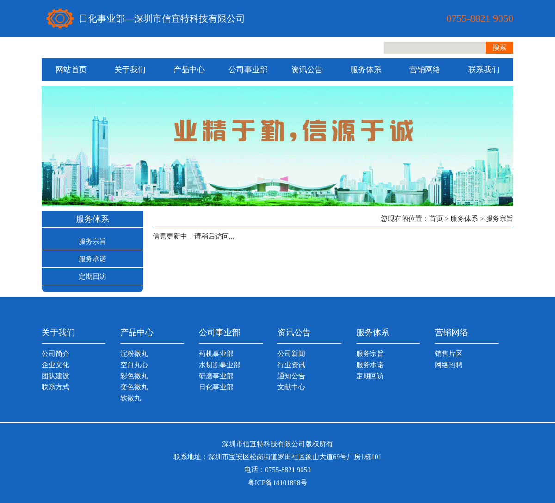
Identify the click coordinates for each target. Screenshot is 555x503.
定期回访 (92, 276)
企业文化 (55, 364)
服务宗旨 (92, 241)
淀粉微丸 (134, 353)
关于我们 (130, 69)
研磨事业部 (216, 376)
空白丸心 (134, 364)
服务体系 (366, 69)
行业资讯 (291, 364)
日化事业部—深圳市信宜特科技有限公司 (162, 18)
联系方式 (55, 387)
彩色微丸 (134, 376)
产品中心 (189, 69)
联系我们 (484, 69)
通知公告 (291, 376)
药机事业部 (216, 353)
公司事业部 (248, 69)
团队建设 (55, 376)
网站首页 (71, 69)
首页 (436, 218)
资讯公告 (307, 69)
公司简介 (55, 353)
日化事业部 (216, 387)
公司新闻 (291, 353)
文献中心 (291, 387)
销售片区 (448, 353)
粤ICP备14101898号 (277, 482)
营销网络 (425, 69)
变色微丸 (134, 387)
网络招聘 (448, 364)
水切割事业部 (219, 364)
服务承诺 (92, 259)
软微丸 (130, 398)
